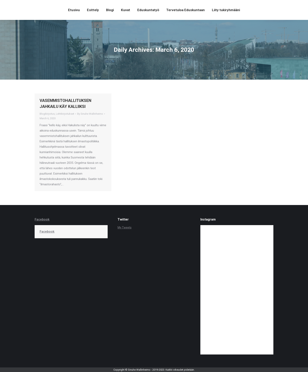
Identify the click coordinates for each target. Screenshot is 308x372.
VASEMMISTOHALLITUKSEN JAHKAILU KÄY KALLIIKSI (65, 103)
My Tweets (125, 227)
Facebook (42, 219)
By (90, 113)
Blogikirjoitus (47, 113)
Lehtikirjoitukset (65, 113)
